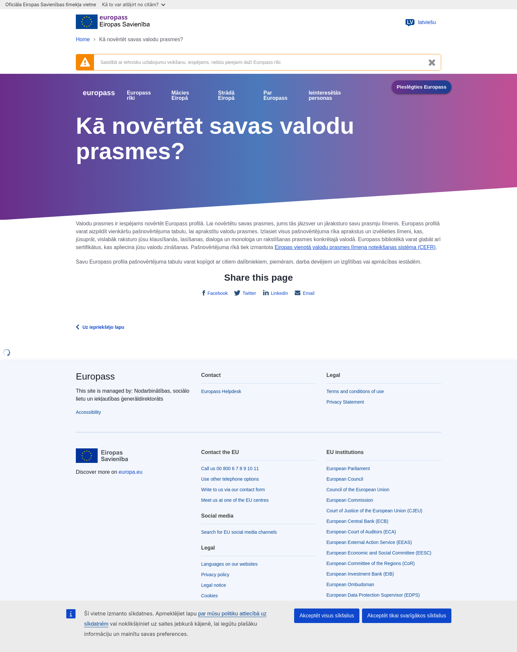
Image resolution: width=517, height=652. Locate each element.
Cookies (209, 595)
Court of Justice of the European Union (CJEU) (374, 510)
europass (99, 93)
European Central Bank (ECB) (357, 521)
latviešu (420, 22)
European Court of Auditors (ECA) (361, 531)
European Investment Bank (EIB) (360, 574)
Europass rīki (139, 95)
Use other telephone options (230, 479)
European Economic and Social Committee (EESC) (378, 552)
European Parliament (348, 468)
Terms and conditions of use (355, 391)
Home (83, 39)
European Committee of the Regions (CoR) (370, 563)
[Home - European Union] (113, 22)
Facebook (217, 293)
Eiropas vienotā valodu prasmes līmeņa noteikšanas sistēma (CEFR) (355, 247)
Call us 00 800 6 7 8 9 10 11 (230, 468)
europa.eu (130, 472)
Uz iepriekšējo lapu (103, 327)
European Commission (349, 500)
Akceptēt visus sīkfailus (326, 615)
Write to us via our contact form (233, 489)
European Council (344, 479)
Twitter (248, 293)
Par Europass (275, 95)
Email (308, 293)
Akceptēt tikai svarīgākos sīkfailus (406, 615)
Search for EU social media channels (239, 532)
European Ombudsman (350, 584)
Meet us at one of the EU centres (235, 500)
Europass (95, 376)
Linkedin (279, 293)
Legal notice (213, 585)
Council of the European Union (357, 489)
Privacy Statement (345, 402)
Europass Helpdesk (221, 391)
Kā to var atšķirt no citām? (133, 4)
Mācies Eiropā (180, 95)
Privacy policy (215, 574)
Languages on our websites (229, 564)
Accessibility (88, 412)
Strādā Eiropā (226, 95)
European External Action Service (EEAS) (369, 542)
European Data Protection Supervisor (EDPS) (373, 595)
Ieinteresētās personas (325, 95)
